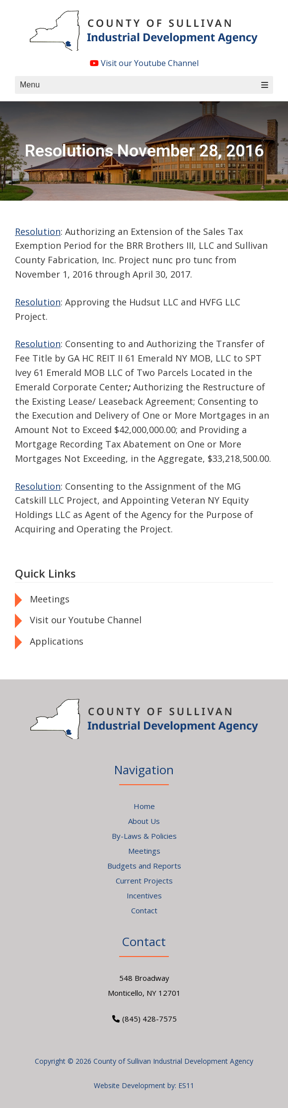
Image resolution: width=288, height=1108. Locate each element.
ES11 (186, 1085)
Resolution (38, 231)
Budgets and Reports (144, 866)
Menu (144, 84)
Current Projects (144, 881)
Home (144, 806)
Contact (144, 910)
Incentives (144, 895)
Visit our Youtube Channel (144, 63)
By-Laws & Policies (144, 836)
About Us (144, 821)
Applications (56, 641)
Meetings (50, 599)
